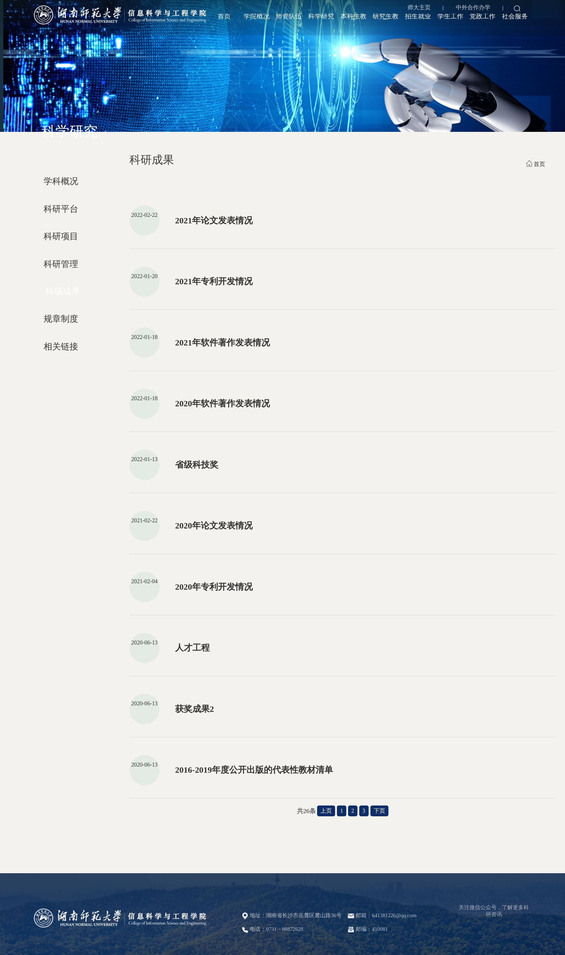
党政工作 (482, 22)
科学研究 (321, 22)
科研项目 (61, 236)
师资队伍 (289, 22)
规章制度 (61, 318)
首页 (224, 22)
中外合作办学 (471, 9)
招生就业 (418, 22)
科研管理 (61, 264)
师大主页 (417, 9)
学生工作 (450, 22)
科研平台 (61, 209)
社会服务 (515, 22)
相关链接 (61, 346)
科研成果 (62, 291)
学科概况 (61, 181)
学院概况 (257, 22)
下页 (379, 811)
